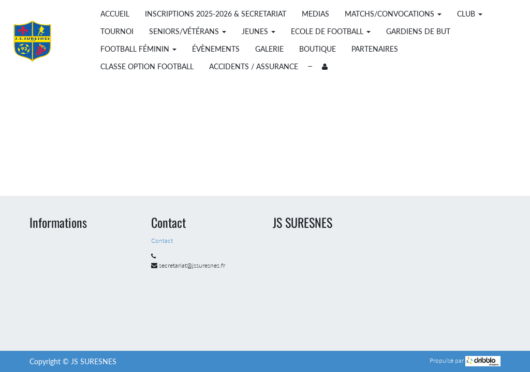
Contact (162, 240)
